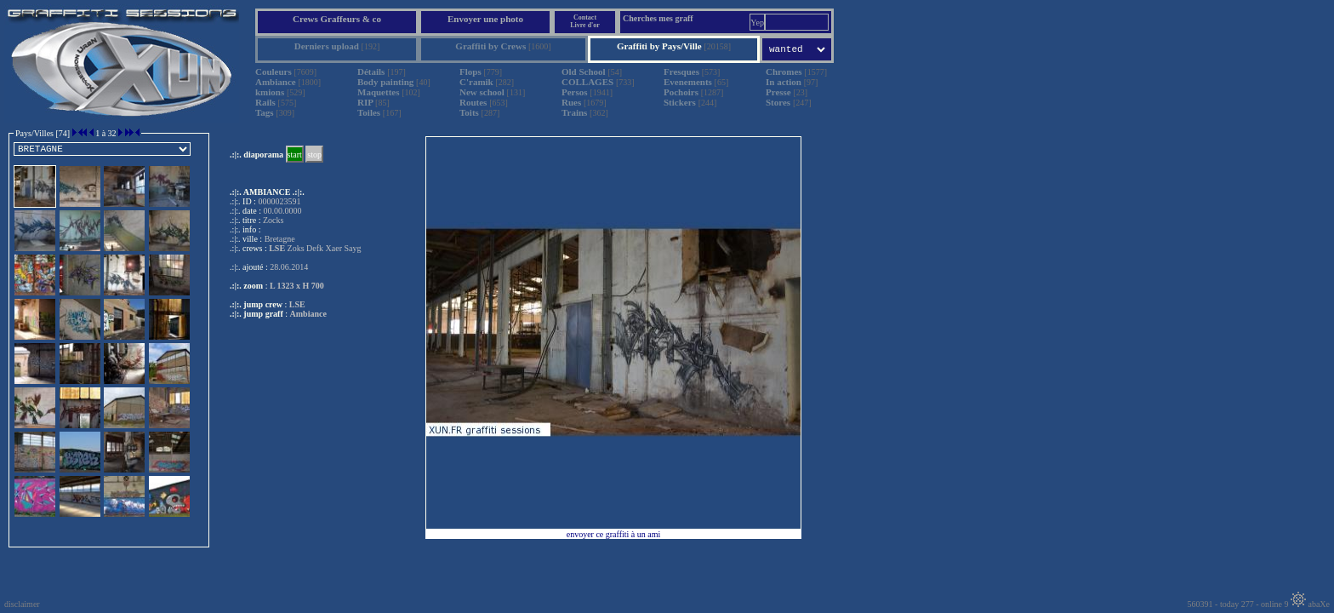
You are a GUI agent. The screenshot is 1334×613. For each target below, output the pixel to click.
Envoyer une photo (485, 19)
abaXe (1310, 604)
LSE (297, 304)
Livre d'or (585, 25)
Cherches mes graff (658, 18)
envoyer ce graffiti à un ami (614, 534)
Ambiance (308, 313)
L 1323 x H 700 (297, 285)
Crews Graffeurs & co (337, 19)
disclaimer (22, 604)
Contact (584, 17)
